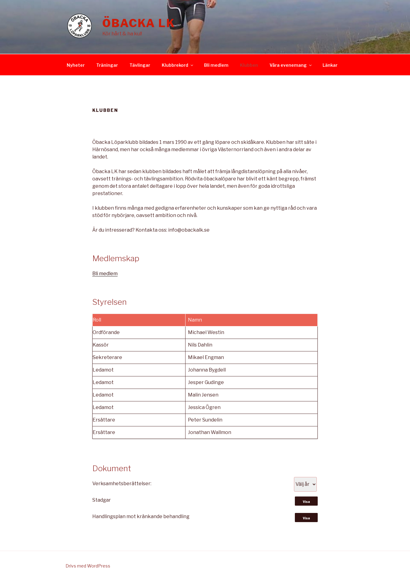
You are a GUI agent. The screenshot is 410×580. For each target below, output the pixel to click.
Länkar (330, 65)
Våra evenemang (291, 65)
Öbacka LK (138, 23)
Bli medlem (216, 65)
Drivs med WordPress (87, 565)
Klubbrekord (178, 65)
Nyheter (76, 65)
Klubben (249, 65)
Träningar (107, 65)
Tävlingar (139, 65)
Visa (306, 501)
